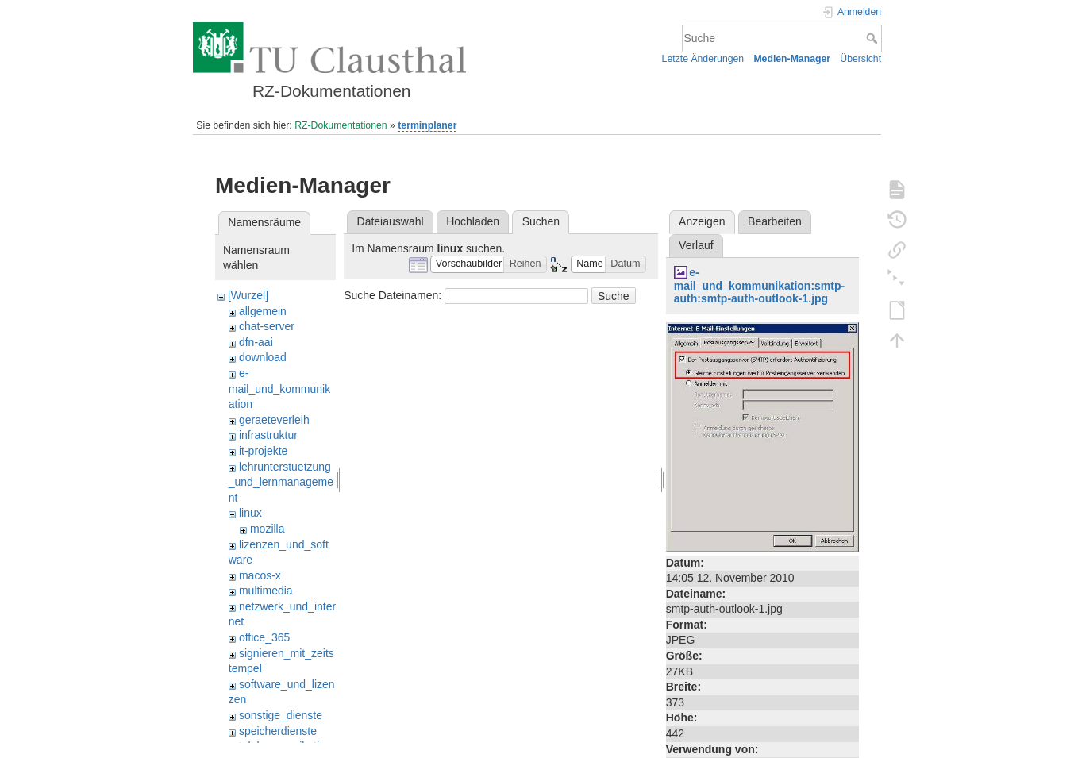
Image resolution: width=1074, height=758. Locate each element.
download (263, 357)
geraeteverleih (274, 420)
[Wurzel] (248, 295)
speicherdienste (278, 731)
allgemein (263, 311)
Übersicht (860, 58)
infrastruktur (268, 435)
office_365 (264, 637)
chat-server (266, 326)
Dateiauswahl (390, 221)
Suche (873, 38)
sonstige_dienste (280, 715)
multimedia (266, 590)
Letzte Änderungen (703, 58)
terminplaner (427, 125)
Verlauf (696, 245)
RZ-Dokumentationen (340, 125)
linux (250, 512)
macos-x (260, 575)
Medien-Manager (791, 58)
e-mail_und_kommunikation (279, 388)
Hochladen (472, 221)
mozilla (267, 528)
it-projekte (263, 450)
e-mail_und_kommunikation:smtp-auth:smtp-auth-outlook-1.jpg (759, 286)
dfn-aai (256, 342)
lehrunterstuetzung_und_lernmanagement (281, 482)
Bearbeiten (775, 221)
